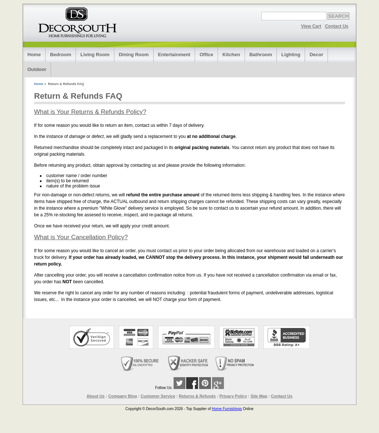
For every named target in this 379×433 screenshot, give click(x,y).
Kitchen (231, 54)
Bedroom (60, 54)
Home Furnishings (227, 409)
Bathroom (260, 54)
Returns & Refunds (197, 396)
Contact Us (336, 26)
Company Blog (122, 396)
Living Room (95, 54)
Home (34, 54)
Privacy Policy (233, 396)
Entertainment (174, 54)
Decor (316, 54)
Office (206, 54)
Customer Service (158, 396)
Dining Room (134, 54)
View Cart (311, 26)
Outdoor (36, 69)
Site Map (259, 396)
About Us (96, 396)
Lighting (290, 54)
